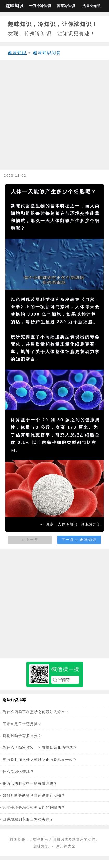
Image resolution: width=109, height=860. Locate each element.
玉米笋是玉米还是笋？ (22, 724)
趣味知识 (14, 5)
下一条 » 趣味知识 (79, 540)
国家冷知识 (66, 6)
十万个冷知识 (40, 6)
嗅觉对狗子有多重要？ (22, 736)
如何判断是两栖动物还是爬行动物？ (34, 795)
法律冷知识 (91, 6)
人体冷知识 (67, 524)
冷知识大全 (66, 846)
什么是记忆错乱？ (18, 771)
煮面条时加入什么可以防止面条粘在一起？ (40, 760)
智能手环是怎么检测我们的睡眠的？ (34, 807)
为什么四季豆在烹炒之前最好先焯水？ (36, 712)
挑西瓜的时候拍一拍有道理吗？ (30, 783)
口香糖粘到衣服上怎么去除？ (28, 819)
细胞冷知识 (91, 524)
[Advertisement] (53, 117)
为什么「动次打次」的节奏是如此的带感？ (40, 748)
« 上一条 (30, 540)
